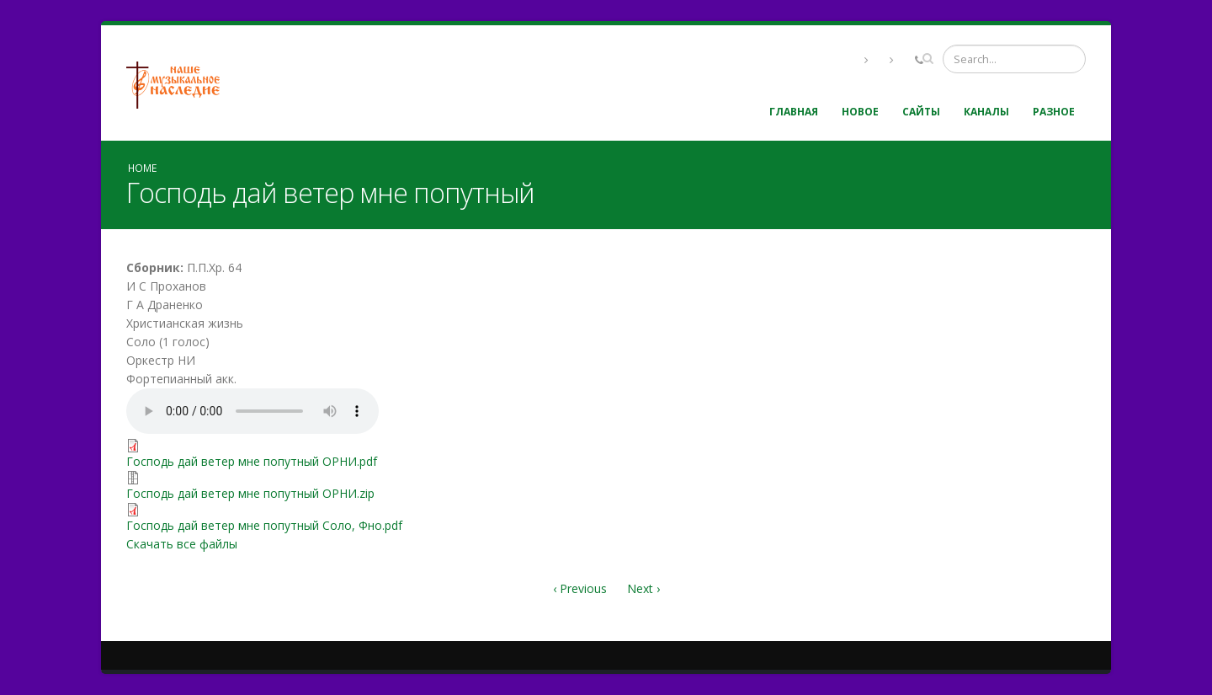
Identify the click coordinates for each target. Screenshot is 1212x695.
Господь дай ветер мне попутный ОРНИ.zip (250, 493)
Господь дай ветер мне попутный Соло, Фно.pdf (264, 525)
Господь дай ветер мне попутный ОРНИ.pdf (251, 461)
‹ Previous (580, 588)
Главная (793, 111)
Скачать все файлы (181, 544)
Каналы (986, 111)
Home (142, 167)
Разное (1054, 111)
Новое (860, 111)
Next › (643, 588)
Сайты (921, 111)
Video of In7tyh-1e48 (846, 419)
